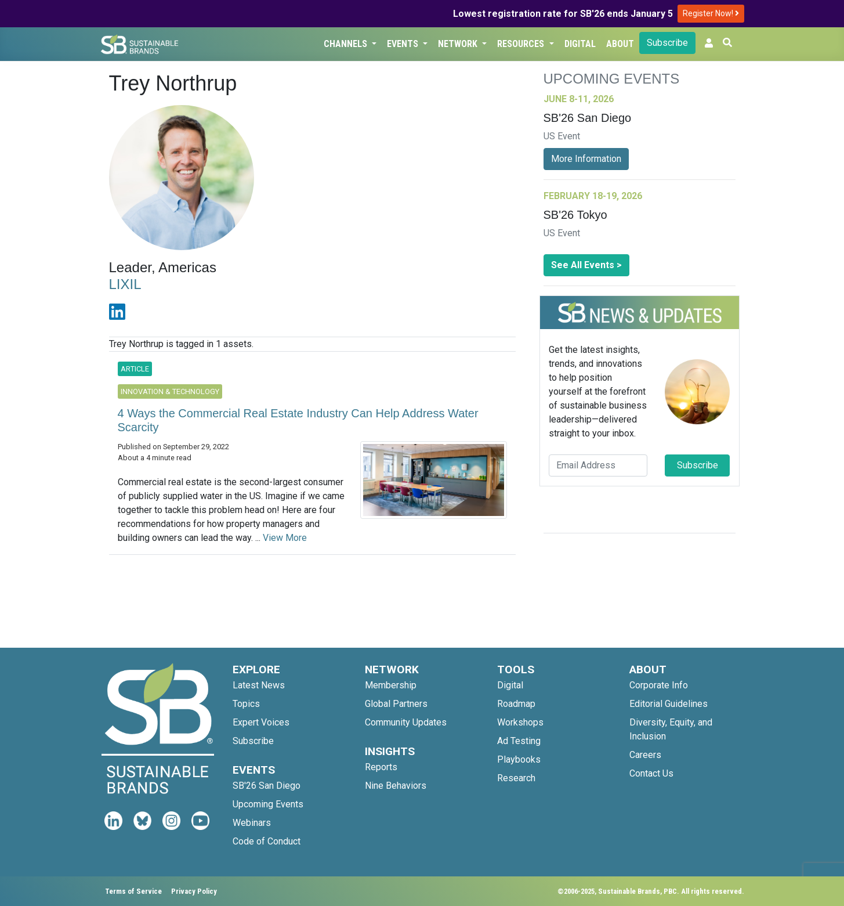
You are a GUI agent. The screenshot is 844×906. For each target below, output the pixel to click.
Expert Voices (261, 722)
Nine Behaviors (395, 785)
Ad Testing (519, 740)
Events (404, 43)
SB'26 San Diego (266, 785)
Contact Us (651, 773)
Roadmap (516, 703)
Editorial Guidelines (668, 703)
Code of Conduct (266, 841)
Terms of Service (133, 891)
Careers (645, 754)
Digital (580, 43)
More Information (586, 158)
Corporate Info (658, 685)
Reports (381, 767)
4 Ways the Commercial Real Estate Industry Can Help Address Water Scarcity (298, 420)
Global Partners (396, 703)
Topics (246, 703)
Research (516, 778)
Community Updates (406, 722)
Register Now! (711, 13)
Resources (521, 43)
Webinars (252, 822)
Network (459, 43)
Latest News (259, 685)
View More (285, 537)
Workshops (520, 722)
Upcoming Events (268, 804)
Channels (347, 43)
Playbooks (519, 759)
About (620, 43)
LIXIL (125, 284)
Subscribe (667, 42)
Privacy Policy (194, 891)
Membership (390, 685)
